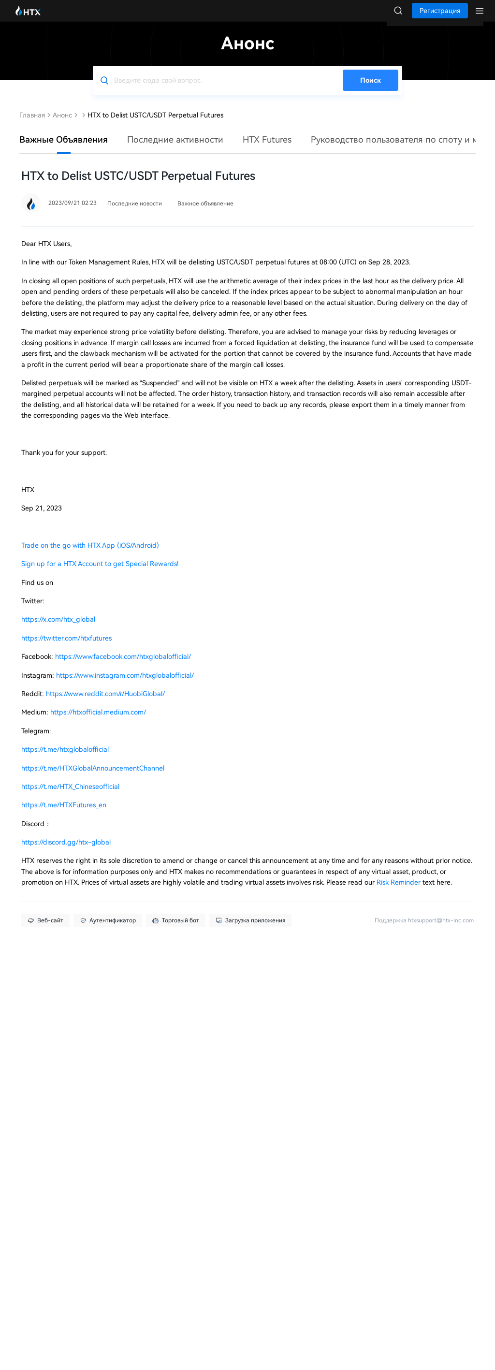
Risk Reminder (399, 892)
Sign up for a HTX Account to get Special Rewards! (99, 573)
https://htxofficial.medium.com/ (98, 722)
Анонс (62, 125)
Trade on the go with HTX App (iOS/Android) (90, 555)
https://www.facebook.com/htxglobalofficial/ (123, 666)
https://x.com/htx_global (58, 629)
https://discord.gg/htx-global (66, 852)
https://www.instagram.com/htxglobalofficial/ (125, 685)
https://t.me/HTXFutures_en (63, 814)
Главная (32, 125)
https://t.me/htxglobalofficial (65, 759)
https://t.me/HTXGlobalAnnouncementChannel (92, 778)
